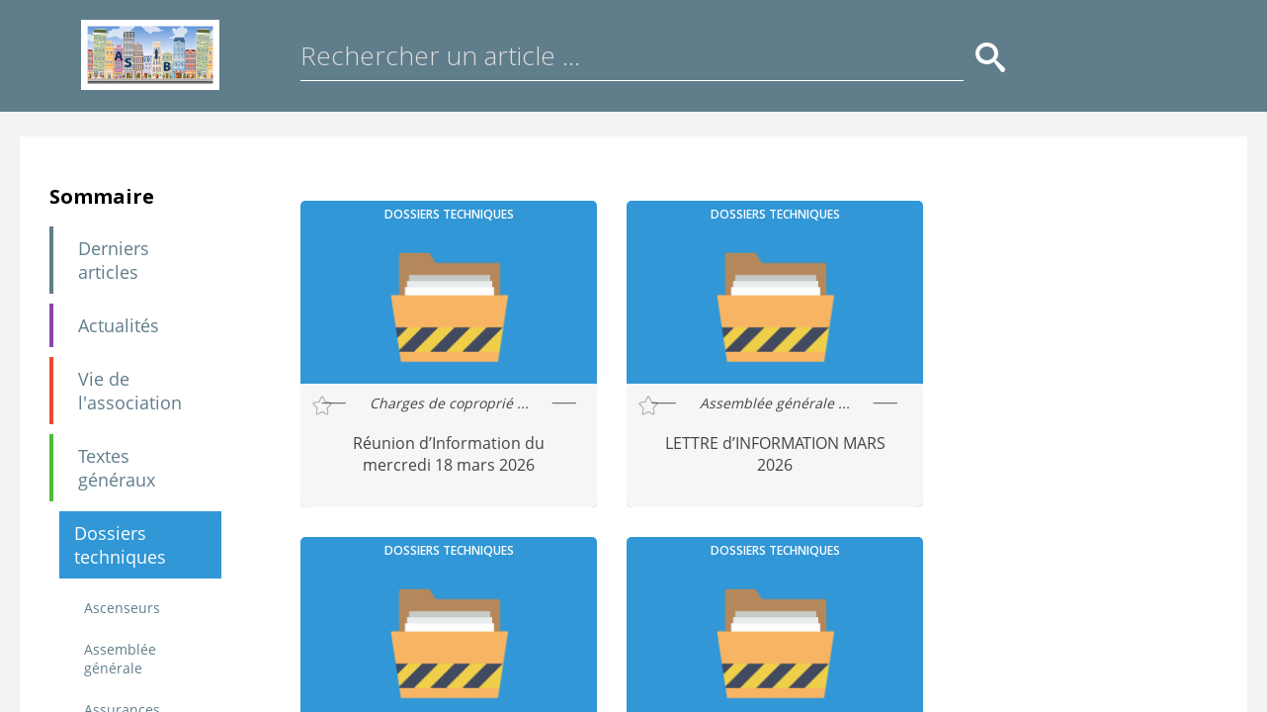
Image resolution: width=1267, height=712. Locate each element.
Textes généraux (116, 467)
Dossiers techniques (120, 545)
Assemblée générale (120, 658)
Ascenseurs (122, 607)
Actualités (118, 325)
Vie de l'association (130, 390)
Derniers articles (113, 260)
